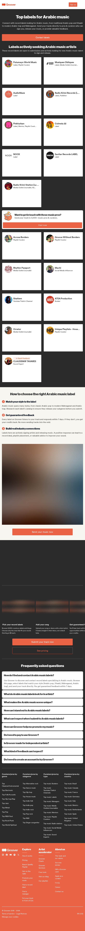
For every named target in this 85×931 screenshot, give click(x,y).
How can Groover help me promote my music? (42, 726)
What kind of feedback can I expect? (42, 751)
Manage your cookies (10, 917)
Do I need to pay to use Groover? (42, 734)
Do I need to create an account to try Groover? (42, 759)
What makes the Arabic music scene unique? (42, 702)
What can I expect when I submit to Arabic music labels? (42, 718)
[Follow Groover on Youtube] (11, 855)
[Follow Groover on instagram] (3, 855)
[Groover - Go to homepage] (12, 850)
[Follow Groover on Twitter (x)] (18, 855)
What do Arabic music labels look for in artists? (42, 693)
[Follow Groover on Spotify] (14, 855)
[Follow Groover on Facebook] (7, 855)
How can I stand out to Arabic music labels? (42, 710)
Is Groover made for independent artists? (42, 743)
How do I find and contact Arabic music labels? (43, 675)
